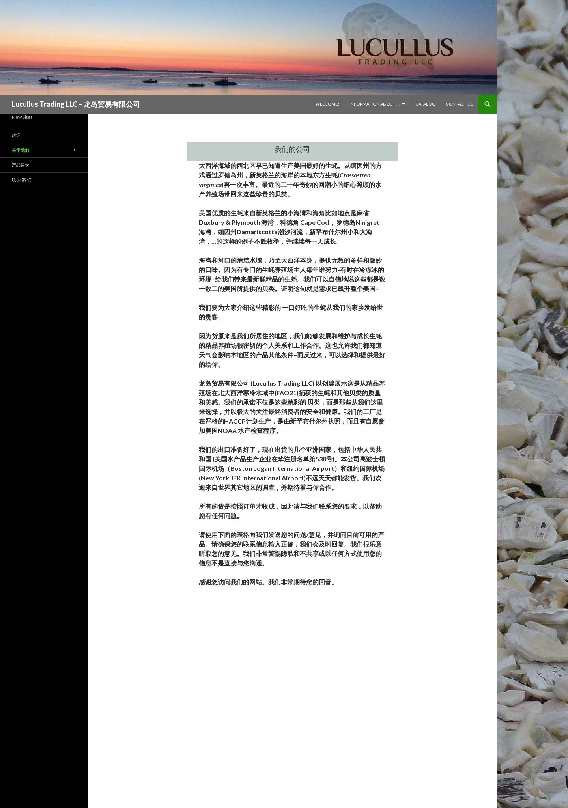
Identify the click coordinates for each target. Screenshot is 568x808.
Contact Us (459, 103)
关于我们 (20, 150)
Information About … (374, 103)
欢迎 (16, 135)
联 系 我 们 (22, 179)
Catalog (425, 103)
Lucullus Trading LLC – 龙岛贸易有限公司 (76, 104)
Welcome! (327, 103)
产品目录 (20, 164)
